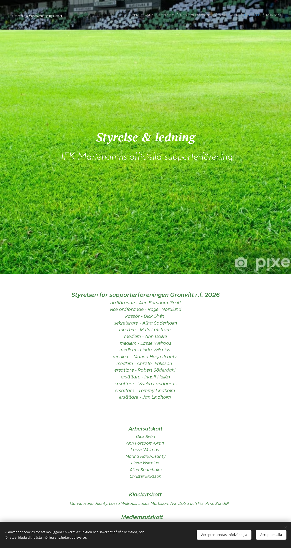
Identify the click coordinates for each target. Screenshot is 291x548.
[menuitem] (135, 14)
